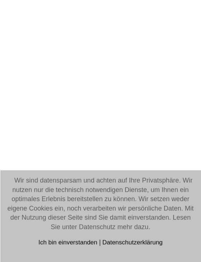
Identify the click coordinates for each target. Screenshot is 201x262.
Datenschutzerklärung (132, 242)
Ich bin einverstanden (68, 242)
